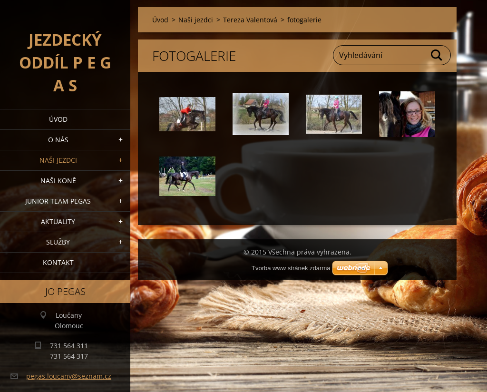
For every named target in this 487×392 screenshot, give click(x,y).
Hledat (437, 55)
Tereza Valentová (250, 19)
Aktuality (58, 221)
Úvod (58, 119)
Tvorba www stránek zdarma (291, 268)
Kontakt (58, 262)
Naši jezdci (58, 160)
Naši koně (58, 180)
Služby (58, 241)
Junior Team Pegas (58, 201)
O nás (58, 139)
